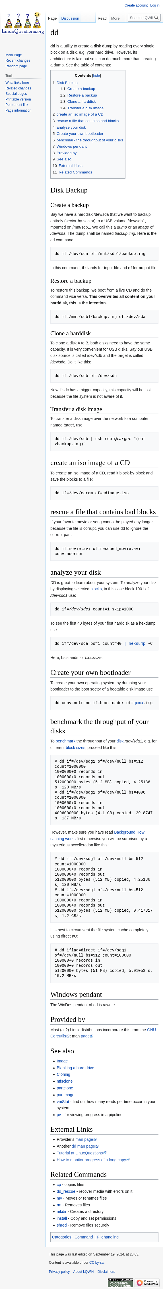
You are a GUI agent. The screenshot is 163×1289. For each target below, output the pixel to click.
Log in (155, 5)
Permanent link (16, 105)
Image (62, 1061)
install (62, 1218)
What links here (17, 83)
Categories (61, 1237)
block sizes (75, 747)
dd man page (83, 1146)
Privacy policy (59, 1272)
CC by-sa (96, 1263)
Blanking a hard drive (75, 1068)
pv (59, 1114)
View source (104, 30)
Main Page (13, 55)
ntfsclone (65, 1081)
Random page (16, 66)
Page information (18, 110)
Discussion (70, 18)
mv (59, 1198)
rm (59, 1205)
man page (84, 1139)
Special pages (16, 94)
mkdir (61, 1211)
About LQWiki (83, 1272)
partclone (65, 1088)
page (85, 1036)
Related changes (18, 88)
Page (52, 18)
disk (120, 741)
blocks (96, 589)
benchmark (65, 741)
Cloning (63, 1074)
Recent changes (17, 60)
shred (62, 1225)
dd (52, 46)
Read (85, 30)
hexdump (137, 643)
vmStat (63, 1101)
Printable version (18, 99)
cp (59, 1184)
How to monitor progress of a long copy (91, 1160)
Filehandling (108, 1237)
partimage (65, 1095)
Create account (136, 5)
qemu (138, 703)
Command (84, 1237)
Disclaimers (106, 1272)
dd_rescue (66, 1191)
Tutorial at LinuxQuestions (80, 1153)
